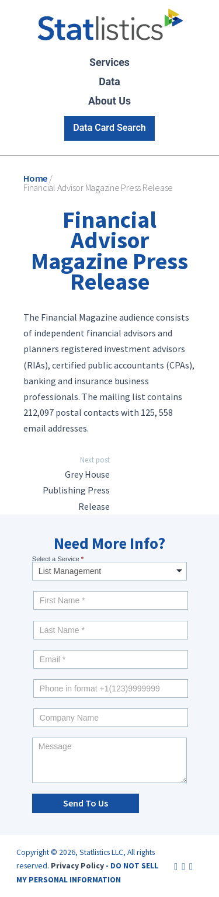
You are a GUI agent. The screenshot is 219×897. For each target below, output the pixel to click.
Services (109, 62)
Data (109, 82)
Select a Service (58, 559)
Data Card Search (109, 127)
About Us (109, 101)
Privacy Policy (77, 865)
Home (35, 178)
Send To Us (85, 803)
